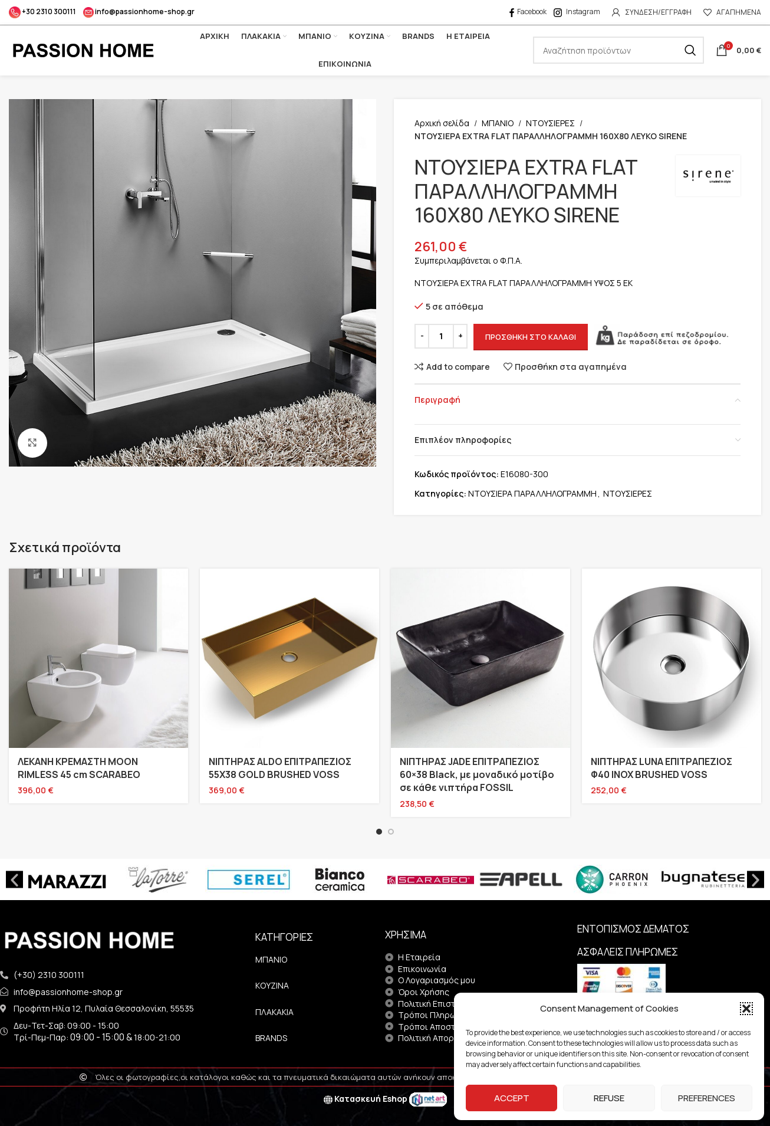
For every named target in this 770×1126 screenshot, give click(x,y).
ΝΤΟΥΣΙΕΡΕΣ (550, 123)
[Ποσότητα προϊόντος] (441, 336)
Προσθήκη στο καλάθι (530, 336)
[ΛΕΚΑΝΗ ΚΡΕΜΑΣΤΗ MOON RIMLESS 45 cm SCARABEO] (98, 658)
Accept (511, 1098)
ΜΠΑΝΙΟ (498, 123)
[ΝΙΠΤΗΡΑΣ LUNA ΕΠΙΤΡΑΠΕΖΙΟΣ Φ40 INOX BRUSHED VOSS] (671, 658)
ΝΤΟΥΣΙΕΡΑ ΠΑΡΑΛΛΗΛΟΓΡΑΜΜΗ (532, 493)
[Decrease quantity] (421, 336)
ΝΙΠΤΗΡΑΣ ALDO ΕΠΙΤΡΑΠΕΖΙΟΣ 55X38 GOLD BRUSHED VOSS (280, 768)
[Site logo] (82, 49)
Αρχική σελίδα (441, 123)
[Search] (618, 50)
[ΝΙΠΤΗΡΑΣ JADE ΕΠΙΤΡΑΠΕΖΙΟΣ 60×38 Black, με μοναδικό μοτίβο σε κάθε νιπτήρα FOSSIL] (480, 658)
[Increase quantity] (460, 336)
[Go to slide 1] (379, 832)
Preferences (706, 1098)
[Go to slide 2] (391, 832)
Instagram (577, 11)
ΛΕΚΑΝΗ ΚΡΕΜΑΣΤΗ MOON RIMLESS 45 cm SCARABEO (79, 768)
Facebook (527, 11)
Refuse (609, 1098)
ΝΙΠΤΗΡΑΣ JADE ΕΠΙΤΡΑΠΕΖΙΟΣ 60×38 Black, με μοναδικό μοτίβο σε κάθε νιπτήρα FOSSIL (477, 775)
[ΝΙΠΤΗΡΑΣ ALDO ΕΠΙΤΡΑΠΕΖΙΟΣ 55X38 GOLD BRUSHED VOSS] (289, 658)
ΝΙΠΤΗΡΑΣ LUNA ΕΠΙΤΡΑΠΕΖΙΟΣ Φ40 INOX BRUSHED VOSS (661, 768)
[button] (746, 1009)
